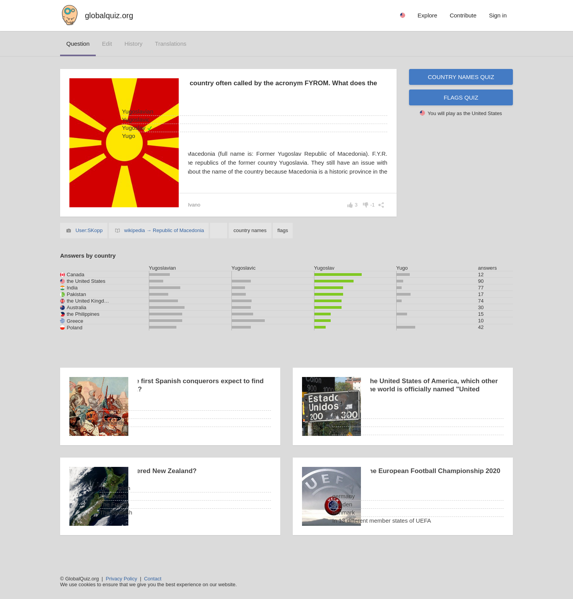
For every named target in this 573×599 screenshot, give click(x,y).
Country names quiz (461, 77)
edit (107, 43)
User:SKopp (89, 239)
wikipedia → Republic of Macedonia (164, 239)
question (78, 43)
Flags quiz (461, 97)
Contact (152, 579)
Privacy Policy (121, 579)
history (133, 43)
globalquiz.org (109, 15)
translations (170, 43)
